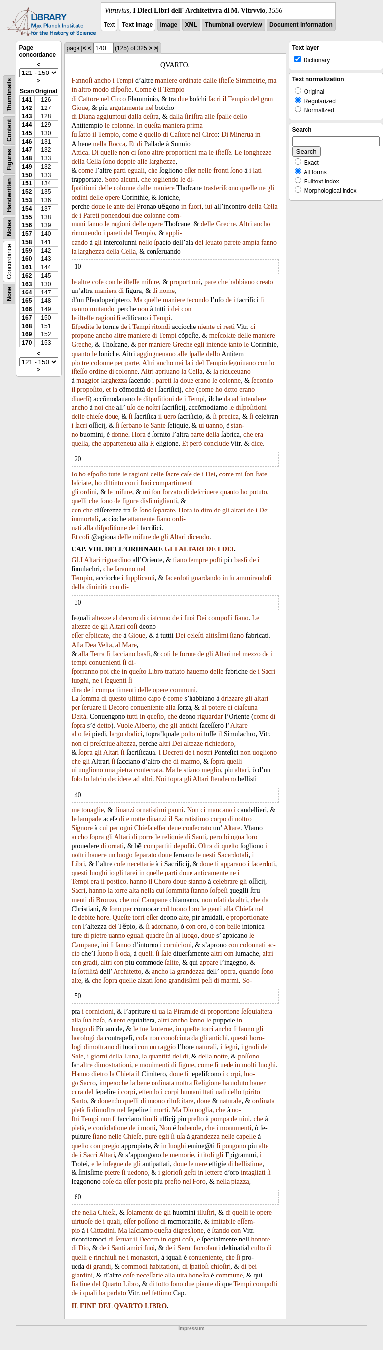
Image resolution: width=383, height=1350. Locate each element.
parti (120, 170)
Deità (79, 716)
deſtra (151, 116)
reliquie (172, 836)
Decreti (173, 752)
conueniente (147, 707)
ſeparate (164, 510)
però (196, 443)
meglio (211, 770)
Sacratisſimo (191, 819)
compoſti (220, 617)
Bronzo (106, 900)
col (165, 908)
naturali (206, 1047)
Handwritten (9, 195)
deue (174, 828)
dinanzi (125, 810)
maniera (174, 125)
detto (231, 389)
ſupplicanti (140, 578)
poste (145, 1181)
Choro (162, 881)
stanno (197, 881)
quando (249, 971)
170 (27, 342)
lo (271, 362)
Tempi (125, 80)
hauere (97, 855)
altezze (101, 617)
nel (105, 99)
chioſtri (220, 1266)
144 (27, 124)
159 (27, 250)
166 (27, 309)
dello (240, 116)
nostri (204, 752)
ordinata (163, 1083)
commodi (134, 1266)
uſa (181, 1136)
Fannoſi (82, 80)
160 (27, 258)
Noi (161, 779)
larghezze (162, 161)
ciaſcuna (246, 707)
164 (27, 292)
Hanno (81, 1074)
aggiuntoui (111, 116)
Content (9, 130)
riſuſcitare (180, 1101)
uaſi (221, 1091)
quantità (160, 1056)
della (78, 161)
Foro (198, 1181)
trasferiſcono (221, 188)
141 (27, 99)
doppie (126, 161)
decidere (119, 779)
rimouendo (87, 233)
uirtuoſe (82, 1221)
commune (229, 1275)
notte (138, 819)
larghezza (91, 251)
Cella (93, 161)
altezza (126, 743)
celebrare (225, 881)
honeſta (199, 1275)
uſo (131, 407)
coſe (98, 282)
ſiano (163, 519)
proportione (223, 1011)
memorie (182, 1155)
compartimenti (173, 483)
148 (27, 158)
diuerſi (81, 398)
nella (99, 143)
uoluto (239, 1083)
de (75, 215)
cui (103, 828)
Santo (79, 1101)
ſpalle (224, 116)
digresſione (188, 1230)
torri (139, 917)
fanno (269, 242)
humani (191, 1091)
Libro (155, 671)
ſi (262, 300)
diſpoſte (120, 89)
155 (27, 217)
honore (260, 1239)
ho (218, 389)
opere (112, 197)
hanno (138, 881)
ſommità (178, 890)
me (76, 810)
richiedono (219, 743)
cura (77, 1091)
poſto (188, 734)
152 (27, 191)
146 (27, 141)
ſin (170, 935)
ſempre (198, 560)
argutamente (127, 107)
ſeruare (91, 707)
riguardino (116, 560)
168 (27, 326)
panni (176, 810)
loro (252, 836)
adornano (164, 926)
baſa (99, 1020)
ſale (166, 953)
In (140, 125)
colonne (122, 125)
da (227, 398)
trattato (175, 671)
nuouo (156, 1101)
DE (211, 549)
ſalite (172, 962)
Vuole (124, 725)
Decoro (119, 707)
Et (132, 143)
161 (27, 267)
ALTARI (191, 549)
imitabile (223, 1221)
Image (169, 24)
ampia (250, 242)
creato (264, 282)
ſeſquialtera (256, 1011)
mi (239, 474)
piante (204, 1284)
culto (258, 1248)
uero (170, 416)
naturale (230, 1101)
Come (143, 89)
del (255, 99)
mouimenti (155, 1065)
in (74, 89)
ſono (144, 152)
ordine (98, 371)
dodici (134, 734)
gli (270, 188)
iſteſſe (226, 80)
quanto (81, 354)
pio (76, 362)
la (74, 251)
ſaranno (125, 569)
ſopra (79, 725)
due (183, 99)
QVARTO (128, 1306)
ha (226, 1083)
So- (247, 980)
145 (27, 133)
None (9, 294)
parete (232, 242)
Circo (118, 99)
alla (143, 443)
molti (249, 1065)
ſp (156, 242)
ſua (87, 1020)
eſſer (190, 170)
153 (27, 200)
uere (201, 1164)
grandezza (191, 971)
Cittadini (102, 1230)
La (75, 698)
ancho (102, 80)
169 (27, 334)
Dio (188, 1110)
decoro (128, 617)
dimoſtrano (99, 1047)
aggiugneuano (156, 354)
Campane (155, 900)
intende (216, 344)
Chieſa (143, 828)
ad (235, 398)
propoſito (89, 389)
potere (217, 707)
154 (27, 208)
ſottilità (88, 971)
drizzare (232, 698)
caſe (186, 474)
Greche (225, 224)
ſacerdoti (177, 578)
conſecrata (148, 770)
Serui (185, 1248)
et (108, 389)
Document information (301, 24)
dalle (210, 80)
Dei (210, 474)
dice (257, 443)
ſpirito (251, 1091)
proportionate (249, 917)
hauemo (197, 671)
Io (74, 474)
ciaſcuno (158, 617)
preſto (196, 1119)
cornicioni (178, 945)
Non (193, 810)
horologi (83, 1038)
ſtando (221, 1230)
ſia (75, 1284)
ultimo (137, 698)
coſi (84, 537)
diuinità (97, 587)
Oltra (205, 846)
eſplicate (97, 635)
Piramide (186, 1011)
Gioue (80, 107)
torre (121, 890)
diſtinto (113, 483)
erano (202, 380)
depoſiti (184, 846)
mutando (102, 309)
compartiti (158, 846)
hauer (258, 1083)
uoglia (203, 1110)
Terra (97, 653)
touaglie (92, 810)
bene (143, 1083)
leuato (213, 242)
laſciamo (141, 1230)
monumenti (236, 1127)
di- (125, 587)
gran (267, 99)
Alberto (144, 725)
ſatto (84, 134)
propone (83, 335)
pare (210, 282)
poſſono (248, 1056)
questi (80, 872)
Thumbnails (9, 94)
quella (80, 443)
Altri (245, 224)
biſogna (234, 836)
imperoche (113, 1083)
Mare (129, 645)
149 (27, 166)
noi (98, 407)
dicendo (198, 537)
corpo (218, 819)
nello (146, 242)
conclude (216, 443)
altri (165, 743)
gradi (90, 962)
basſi (240, 560)
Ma (138, 300)
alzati (145, 980)
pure (151, 1136)
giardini (82, 1275)
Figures (9, 159)
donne (119, 434)
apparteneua (120, 443)
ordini (80, 197)
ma (272, 80)
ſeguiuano (242, 362)
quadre (155, 935)
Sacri (268, 671)
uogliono (265, 752)
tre (85, 362)
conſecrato (197, 828)
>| (155, 48)
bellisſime (248, 1164)
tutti (132, 716)
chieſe (94, 416)
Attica (80, 152)
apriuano (167, 371)
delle (105, 188)
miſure (150, 282)
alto (77, 734)
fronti (221, 170)
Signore (82, 828)
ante (119, 206)
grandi (102, 1266)
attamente (141, 519)
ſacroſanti (207, 1248)
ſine (85, 1284)
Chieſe (132, 1136)
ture (77, 935)
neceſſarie (140, 864)
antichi (188, 725)
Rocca (116, 143)
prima (195, 125)
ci (133, 152)
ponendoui (115, 215)
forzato (172, 492)
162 (27, 275)
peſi (207, 980)
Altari (178, 537)
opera (228, 971)
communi (183, 689)
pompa (219, 1119)
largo (117, 734)
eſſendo (149, 1091)
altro (84, 89)
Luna (131, 1056)
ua (161, 1011)
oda (125, 953)
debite (86, 917)
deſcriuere (204, 492)
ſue (144, 1029)
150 (27, 175)
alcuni (128, 179)
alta (134, 890)
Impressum (191, 1328)
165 (27, 300)
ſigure (130, 501)
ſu (74, 134)
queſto (137, 671)
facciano (123, 653)
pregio (111, 1146)
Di (224, 134)
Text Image (137, 24)
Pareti (91, 215)
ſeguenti (115, 680)
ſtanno (199, 890)
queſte (191, 1029)
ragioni (121, 224)
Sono (112, 179)
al (115, 617)
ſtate (261, 474)
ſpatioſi (199, 1266)
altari (238, 510)
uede (226, 1065)
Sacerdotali (232, 855)
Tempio (174, 89)
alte (184, 917)
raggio (167, 1047)
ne (262, 188)
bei (252, 1266)
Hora (139, 434)
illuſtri (206, 1212)
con (110, 282)
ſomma (90, 698)
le (107, 125)
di (74, 99)
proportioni (181, 152)
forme (187, 653)
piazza (240, 1181)
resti (229, 326)
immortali (85, 519)
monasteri (144, 1257)
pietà (78, 1110)
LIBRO (156, 1306)
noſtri (153, 407)
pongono (234, 1146)
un (111, 855)
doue (98, 206)
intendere (253, 398)
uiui (244, 1119)
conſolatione (110, 1127)
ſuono (179, 908)
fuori (194, 206)
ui (201, 425)
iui (208, 206)
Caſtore (88, 99)
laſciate (81, 483)
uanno (80, 309)
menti (79, 900)
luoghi (80, 680)
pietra (124, 770)
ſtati (208, 1091)
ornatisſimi (151, 810)
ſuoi (146, 483)
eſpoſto (97, 474)
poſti (215, 560)
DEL (105, 1306)
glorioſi (172, 1172)
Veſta (105, 645)
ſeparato (145, 855)
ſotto (162, 1284)
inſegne (113, 1164)
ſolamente (139, 1212)
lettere (214, 1172)
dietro (99, 1074)
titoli (207, 1155)
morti (160, 1110)
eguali (136, 170)
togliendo (166, 179)
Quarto (111, 1284)
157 (27, 233)
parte (132, 362)
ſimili (150, 1119)
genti (215, 908)
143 (27, 116)
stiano (192, 770)
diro (206, 510)
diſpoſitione (111, 528)
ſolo (77, 779)
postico (116, 881)
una (110, 770)
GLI (170, 549)
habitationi (164, 1266)
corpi (233, 1074)
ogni (126, 828)
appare (209, 962)
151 (27, 183)
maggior (87, 380)
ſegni (231, 1047)
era (259, 434)
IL (75, 1306)
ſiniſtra (194, 116)
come (129, 134)
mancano (219, 810)
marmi (230, 980)
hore (103, 917)
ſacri (214, 99)
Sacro (88, 1083)
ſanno (95, 224)
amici (135, 1248)
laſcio (98, 779)
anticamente (211, 872)
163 (27, 284)
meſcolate (222, 335)
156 (27, 225)
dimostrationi (112, 1065)
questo (118, 698)
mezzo (251, 653)
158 (27, 242)
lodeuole (189, 1127)
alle (210, 116)
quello (152, 134)
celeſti (195, 635)
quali (113, 1221)
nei (179, 362)
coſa (141, 1038)
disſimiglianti (158, 501)
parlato (116, 1293)
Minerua (241, 134)
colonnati (253, 945)
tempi (79, 662)
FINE (88, 1306)
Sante (158, 425)
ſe (134, 510)
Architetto (127, 971)
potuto (258, 492)
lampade (89, 819)
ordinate (190, 80)
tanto (235, 344)
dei (175, 309)
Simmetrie (250, 80)
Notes (9, 228)
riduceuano (235, 371)
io (196, 510)
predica (229, 416)
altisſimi (217, 635)
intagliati (253, 1172)
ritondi (161, 326)
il (160, 89)
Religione (207, 1083)
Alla (77, 645)
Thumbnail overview (233, 24)
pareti (114, 233)
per (142, 344)
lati (257, 170)
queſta (152, 125)
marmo (190, 761)
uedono (137, 1172)
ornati (116, 846)
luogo (125, 855)
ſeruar (123, 1239)
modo (101, 89)
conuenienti (105, 662)
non (124, 152)
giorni (99, 1056)
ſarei (131, 872)
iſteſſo (80, 371)
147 (27, 149)
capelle (246, 1136)
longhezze (258, 152)
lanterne (161, 1029)
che (152, 170)
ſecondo (198, 300)
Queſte (122, 917)
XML (191, 24)
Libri (78, 864)
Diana (86, 116)
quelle (108, 152)
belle (233, 926)
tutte (115, 474)
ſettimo (162, 1293)
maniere (166, 80)
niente (206, 326)
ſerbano (131, 425)
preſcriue (102, 743)
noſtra (184, 1083)
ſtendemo (223, 779)
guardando (206, 578)
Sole (78, 1056)
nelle (205, 170)
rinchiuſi (105, 1257)
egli (199, 344)
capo (154, 698)
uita (182, 1275)
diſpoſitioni (158, 398)
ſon (249, 474)
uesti (208, 855)
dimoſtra (103, 1110)
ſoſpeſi (219, 890)
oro (202, 926)
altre (158, 152)
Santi (199, 836)
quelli (79, 501)
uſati (220, 900)
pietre (99, 935)
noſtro (243, 819)
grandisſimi (184, 980)
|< (83, 48)
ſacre (172, 474)
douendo (109, 1101)
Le (238, 152)
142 (27, 108)
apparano (233, 864)
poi (104, 671)
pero (216, 836)
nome (167, 290)
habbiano (242, 282)
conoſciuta (175, 1038)
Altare (239, 725)
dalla (134, 116)
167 (27, 317)
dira (77, 689)
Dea (90, 645)
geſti (190, 1172)
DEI (228, 549)
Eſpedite (83, 326)
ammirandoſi (254, 578)
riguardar (210, 716)
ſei (86, 734)
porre (146, 836)
